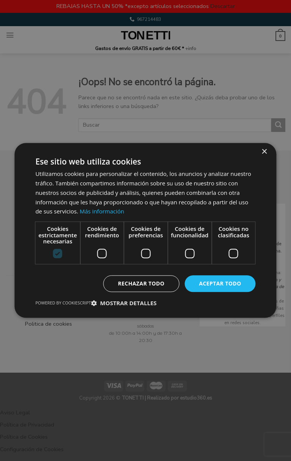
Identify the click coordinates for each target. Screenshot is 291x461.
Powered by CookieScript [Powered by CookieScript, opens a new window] (63, 303)
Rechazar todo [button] (141, 283)
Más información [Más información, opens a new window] (102, 211)
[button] (123, 303)
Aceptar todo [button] (220, 283)
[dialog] (145, 230)
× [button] (264, 152)
